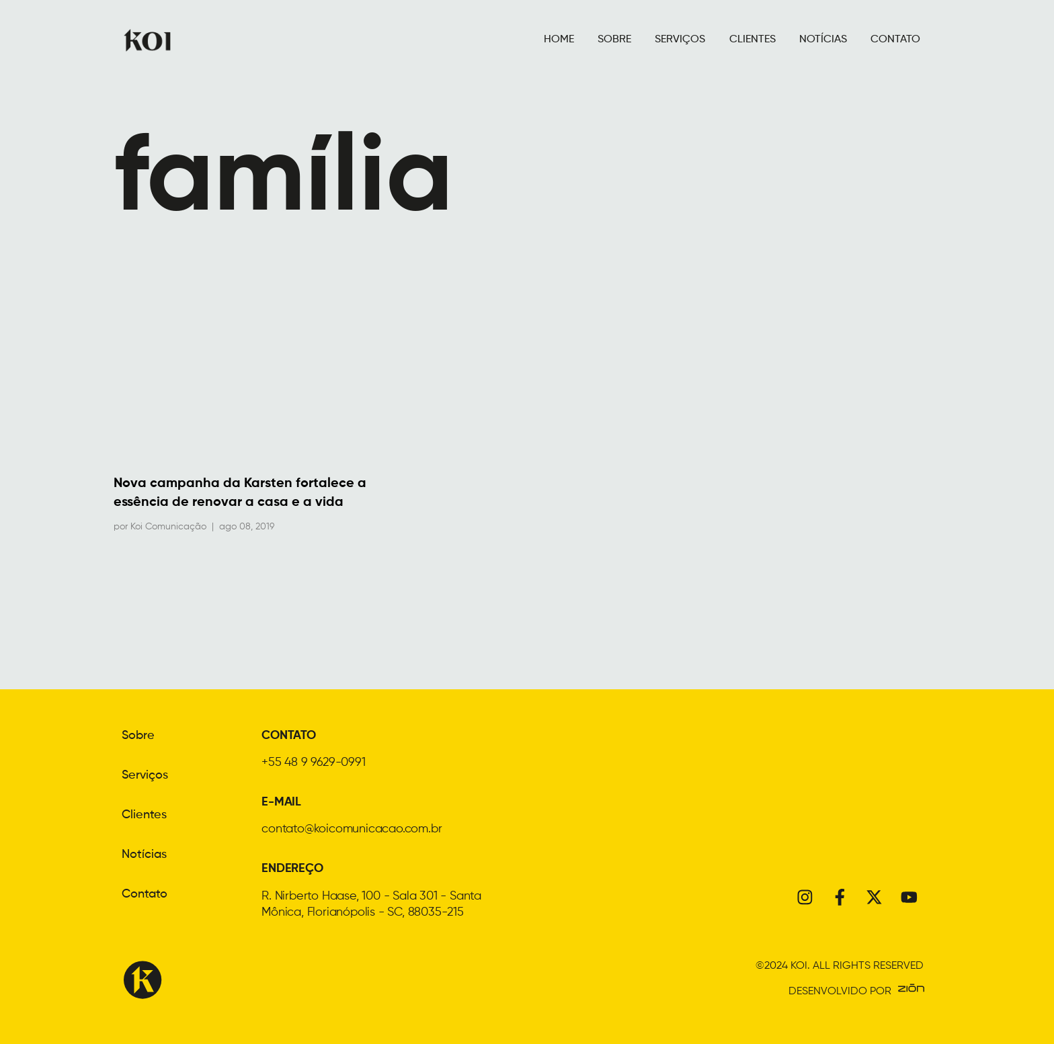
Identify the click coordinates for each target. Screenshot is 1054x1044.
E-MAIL (281, 802)
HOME (559, 39)
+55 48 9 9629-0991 (313, 762)
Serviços (145, 775)
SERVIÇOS (680, 39)
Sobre (138, 736)
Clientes (144, 814)
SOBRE (614, 39)
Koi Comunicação (168, 526)
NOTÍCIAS (823, 39)
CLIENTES (752, 39)
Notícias (144, 852)
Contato (144, 891)
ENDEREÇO (292, 869)
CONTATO (895, 39)
